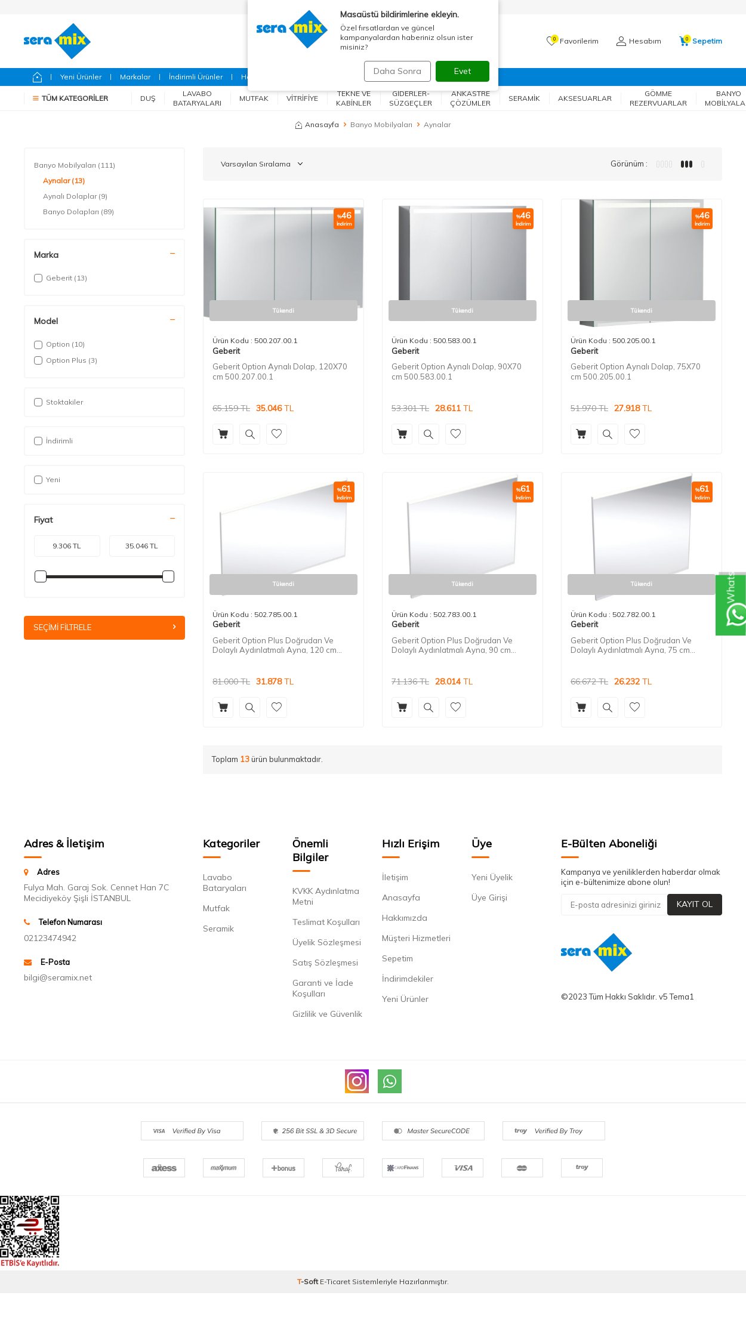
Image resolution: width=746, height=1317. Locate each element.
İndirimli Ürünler (196, 76)
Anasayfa (317, 124)
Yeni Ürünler (80, 76)
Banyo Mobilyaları (381, 124)
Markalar (135, 76)
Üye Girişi (489, 897)
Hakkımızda (404, 917)
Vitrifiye (302, 98)
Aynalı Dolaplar (75, 196)
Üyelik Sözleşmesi (326, 942)
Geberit (226, 351)
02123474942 (50, 938)
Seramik (524, 98)
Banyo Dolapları (78, 212)
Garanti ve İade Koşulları (322, 988)
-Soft (308, 1281)
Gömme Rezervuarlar (658, 98)
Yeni (47, 479)
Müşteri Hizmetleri (416, 938)
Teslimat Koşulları (326, 922)
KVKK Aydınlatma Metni (325, 896)
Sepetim (397, 958)
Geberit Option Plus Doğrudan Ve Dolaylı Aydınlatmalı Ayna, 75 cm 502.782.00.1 (631, 646)
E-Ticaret (335, 1281)
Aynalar (64, 181)
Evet (462, 71)
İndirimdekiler (407, 978)
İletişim (395, 877)
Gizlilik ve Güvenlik (327, 1013)
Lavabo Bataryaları (197, 98)
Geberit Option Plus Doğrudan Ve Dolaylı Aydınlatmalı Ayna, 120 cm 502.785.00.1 (274, 646)
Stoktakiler (58, 401)
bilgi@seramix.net (58, 977)
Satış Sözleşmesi (325, 962)
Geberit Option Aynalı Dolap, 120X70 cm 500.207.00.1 (279, 371)
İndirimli (53, 440)
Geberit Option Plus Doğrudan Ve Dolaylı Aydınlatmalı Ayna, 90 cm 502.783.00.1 (452, 646)
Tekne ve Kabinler (353, 98)
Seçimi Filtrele (104, 627)
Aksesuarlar (585, 98)
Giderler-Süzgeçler (410, 98)
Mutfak (254, 98)
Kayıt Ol (695, 904)
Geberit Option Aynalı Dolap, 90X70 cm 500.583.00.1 (457, 371)
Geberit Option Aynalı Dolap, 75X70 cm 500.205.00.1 (636, 371)
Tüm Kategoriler (70, 98)
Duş (147, 98)
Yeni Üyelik (492, 877)
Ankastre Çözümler (470, 98)
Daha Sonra (393, 71)
